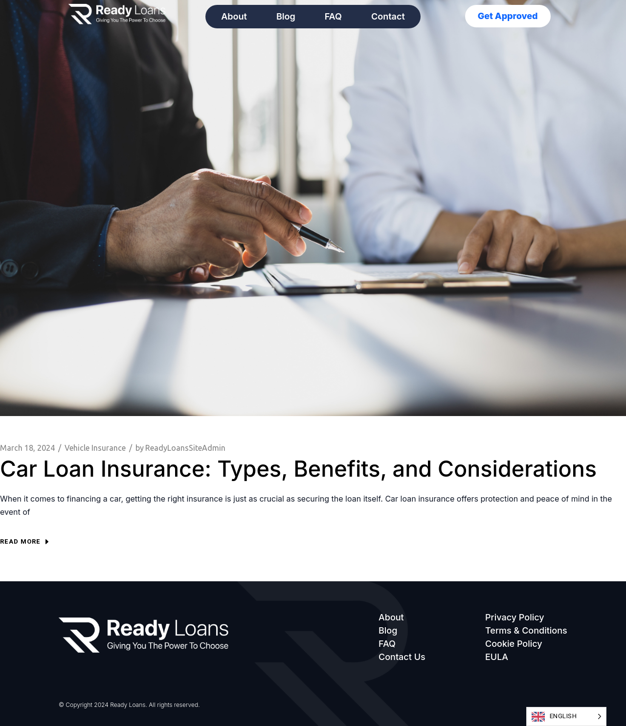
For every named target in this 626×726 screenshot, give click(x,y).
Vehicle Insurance (95, 447)
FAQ (333, 16)
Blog (285, 16)
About (234, 16)
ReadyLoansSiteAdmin (180, 448)
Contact (388, 16)
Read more (24, 541)
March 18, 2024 (27, 447)
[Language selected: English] (566, 716)
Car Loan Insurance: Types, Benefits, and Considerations (298, 468)
